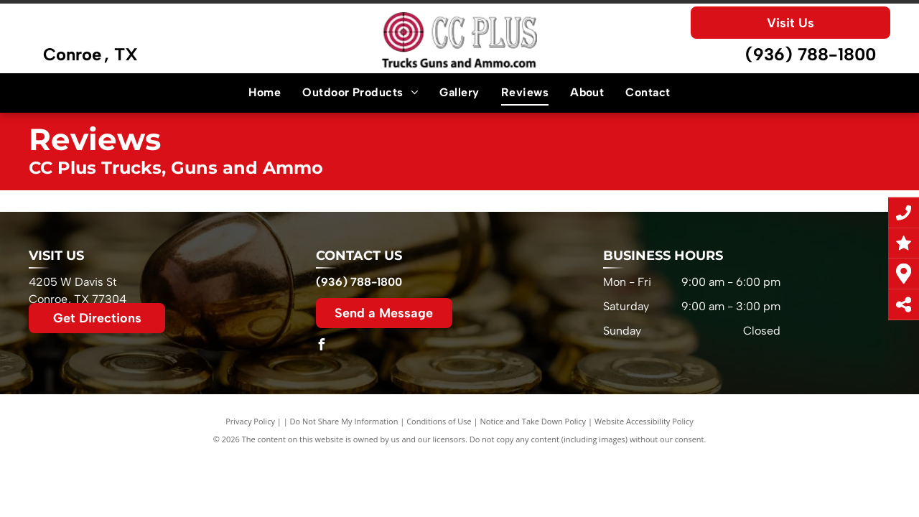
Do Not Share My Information (344, 421)
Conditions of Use (439, 421)
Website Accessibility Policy (644, 421)
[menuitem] (264, 92)
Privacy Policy (250, 421)
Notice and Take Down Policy (533, 421)
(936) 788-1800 (810, 54)
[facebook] (321, 346)
